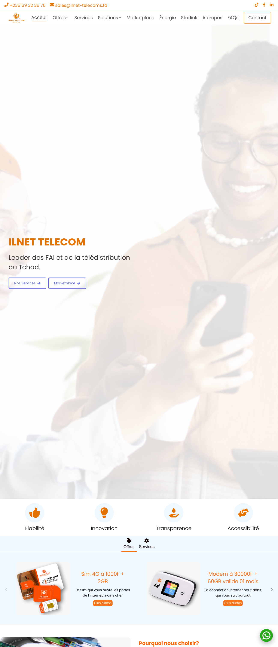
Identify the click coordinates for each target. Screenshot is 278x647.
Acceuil (39, 17)
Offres (61, 18)
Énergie (167, 18)
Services (83, 18)
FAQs (233, 18)
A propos (212, 18)
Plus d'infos (102, 603)
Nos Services (27, 283)
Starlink (189, 18)
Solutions (110, 18)
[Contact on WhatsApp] (266, 635)
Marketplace (141, 18)
